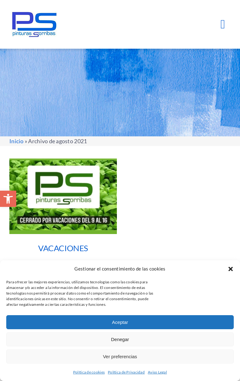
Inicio (16, 141)
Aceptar (120, 322)
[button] (8, 199)
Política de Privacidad (126, 372)
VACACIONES (63, 248)
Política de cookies (89, 372)
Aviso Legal (157, 372)
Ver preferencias (120, 356)
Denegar (120, 339)
